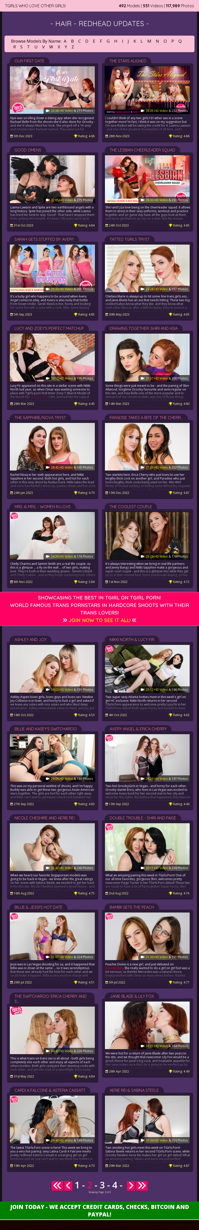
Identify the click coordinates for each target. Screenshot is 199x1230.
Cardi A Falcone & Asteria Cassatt (50, 1090)
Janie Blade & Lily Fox (132, 996)
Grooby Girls (39, 397)
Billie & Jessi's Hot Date (38, 907)
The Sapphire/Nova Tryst (40, 417)
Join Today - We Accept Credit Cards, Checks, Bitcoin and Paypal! (99, 1210)
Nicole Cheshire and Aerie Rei (45, 817)
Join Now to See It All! (99, 620)
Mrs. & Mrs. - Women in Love (43, 506)
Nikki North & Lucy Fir (132, 639)
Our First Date (29, 60)
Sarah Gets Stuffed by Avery (44, 239)
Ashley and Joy (31, 639)
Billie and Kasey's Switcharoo (46, 728)
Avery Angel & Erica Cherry (138, 728)
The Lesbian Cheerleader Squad (142, 149)
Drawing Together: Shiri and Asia (144, 328)
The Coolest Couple (131, 506)
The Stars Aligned (128, 60)
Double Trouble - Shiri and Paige (143, 817)
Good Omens (28, 149)
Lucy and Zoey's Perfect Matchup (49, 328)
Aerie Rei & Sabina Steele (134, 1090)
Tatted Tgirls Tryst (130, 239)
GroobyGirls (114, 968)
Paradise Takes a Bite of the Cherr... (146, 417)
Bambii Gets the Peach (132, 907)
